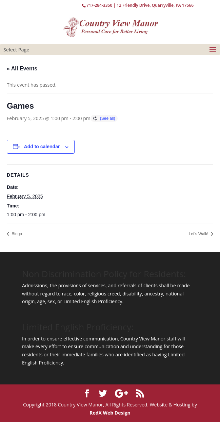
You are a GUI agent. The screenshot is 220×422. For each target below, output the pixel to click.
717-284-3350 (99, 5)
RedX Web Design (110, 412)
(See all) (107, 118)
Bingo (16, 233)
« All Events (22, 68)
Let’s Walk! (199, 233)
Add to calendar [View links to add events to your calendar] (42, 146)
